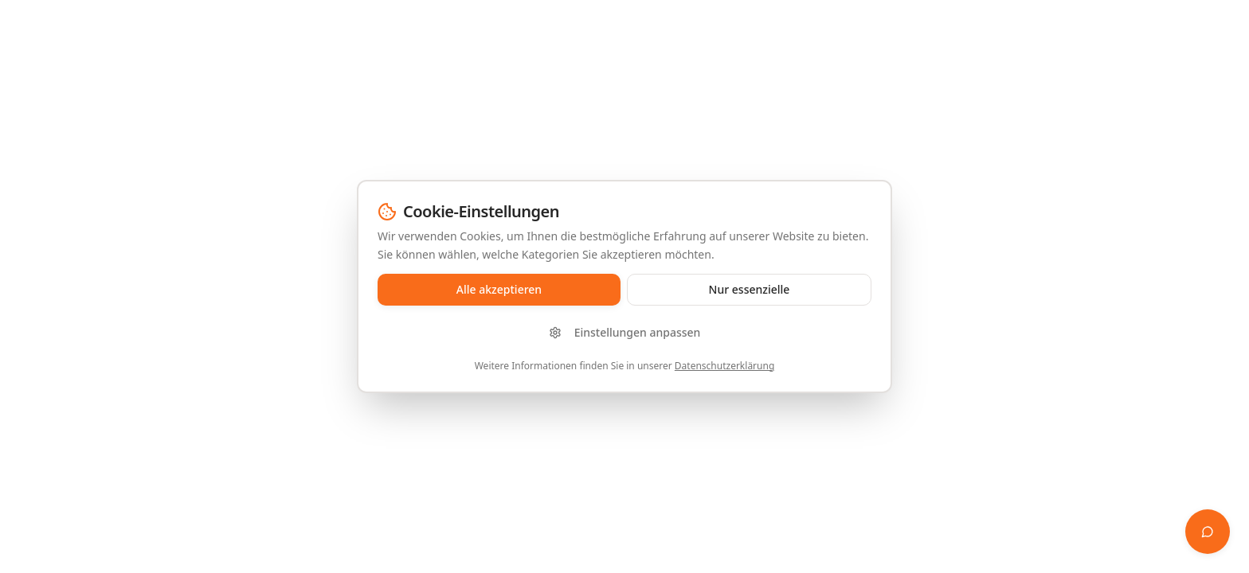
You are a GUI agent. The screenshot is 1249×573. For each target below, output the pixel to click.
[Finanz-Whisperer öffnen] (1207, 531)
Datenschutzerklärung (724, 365)
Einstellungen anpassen (625, 332)
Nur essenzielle (749, 289)
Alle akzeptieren (499, 289)
